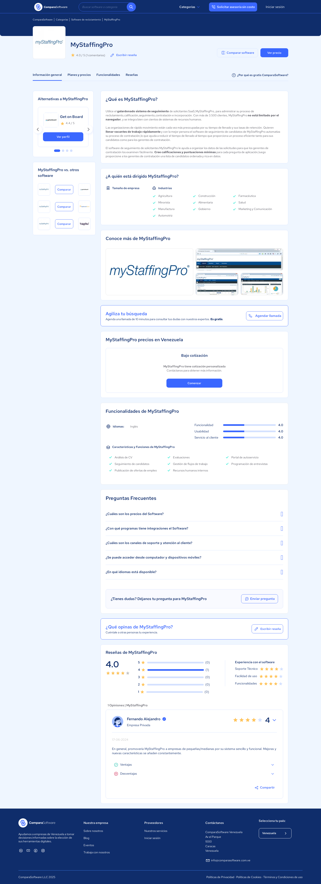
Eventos (89, 845)
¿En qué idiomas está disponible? (194, 572)
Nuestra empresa (96, 823)
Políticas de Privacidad (220, 877)
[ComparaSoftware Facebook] (35, 850)
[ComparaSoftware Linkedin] (20, 850)
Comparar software (237, 52)
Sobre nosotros (93, 831)
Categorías (190, 6)
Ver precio (274, 53)
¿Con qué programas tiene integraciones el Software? (194, 528)
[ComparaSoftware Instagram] (43, 850)
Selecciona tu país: (272, 821)
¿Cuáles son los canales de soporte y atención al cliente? (194, 543)
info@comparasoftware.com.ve (227, 860)
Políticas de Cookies (248, 877)
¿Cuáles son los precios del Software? (194, 514)
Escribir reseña (123, 55)
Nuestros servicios (155, 831)
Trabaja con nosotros (97, 852)
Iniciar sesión (275, 7)
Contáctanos (214, 823)
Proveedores (153, 823)
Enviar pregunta (259, 598)
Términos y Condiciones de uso (283, 877)
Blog (86, 838)
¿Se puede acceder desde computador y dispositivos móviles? (194, 557)
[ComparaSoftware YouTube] (28, 850)
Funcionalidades (108, 75)
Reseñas (132, 75)
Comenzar (194, 383)
